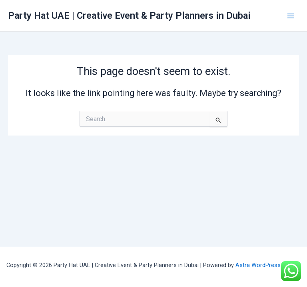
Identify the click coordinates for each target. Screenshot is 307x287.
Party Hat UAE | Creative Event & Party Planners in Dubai (129, 15)
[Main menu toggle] (290, 16)
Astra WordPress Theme (268, 265)
